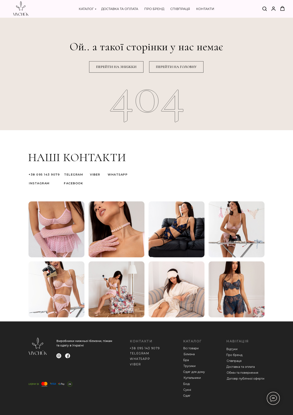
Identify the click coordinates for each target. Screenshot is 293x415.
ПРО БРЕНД (154, 9)
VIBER (95, 174)
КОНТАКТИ (205, 9)
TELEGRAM (73, 174)
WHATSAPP (118, 174)
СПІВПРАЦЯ (180, 9)
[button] (264, 8)
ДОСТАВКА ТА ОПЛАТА (119, 9)
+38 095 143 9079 (44, 174)
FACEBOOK (73, 183)
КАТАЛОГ (86, 9)
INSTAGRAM (39, 183)
